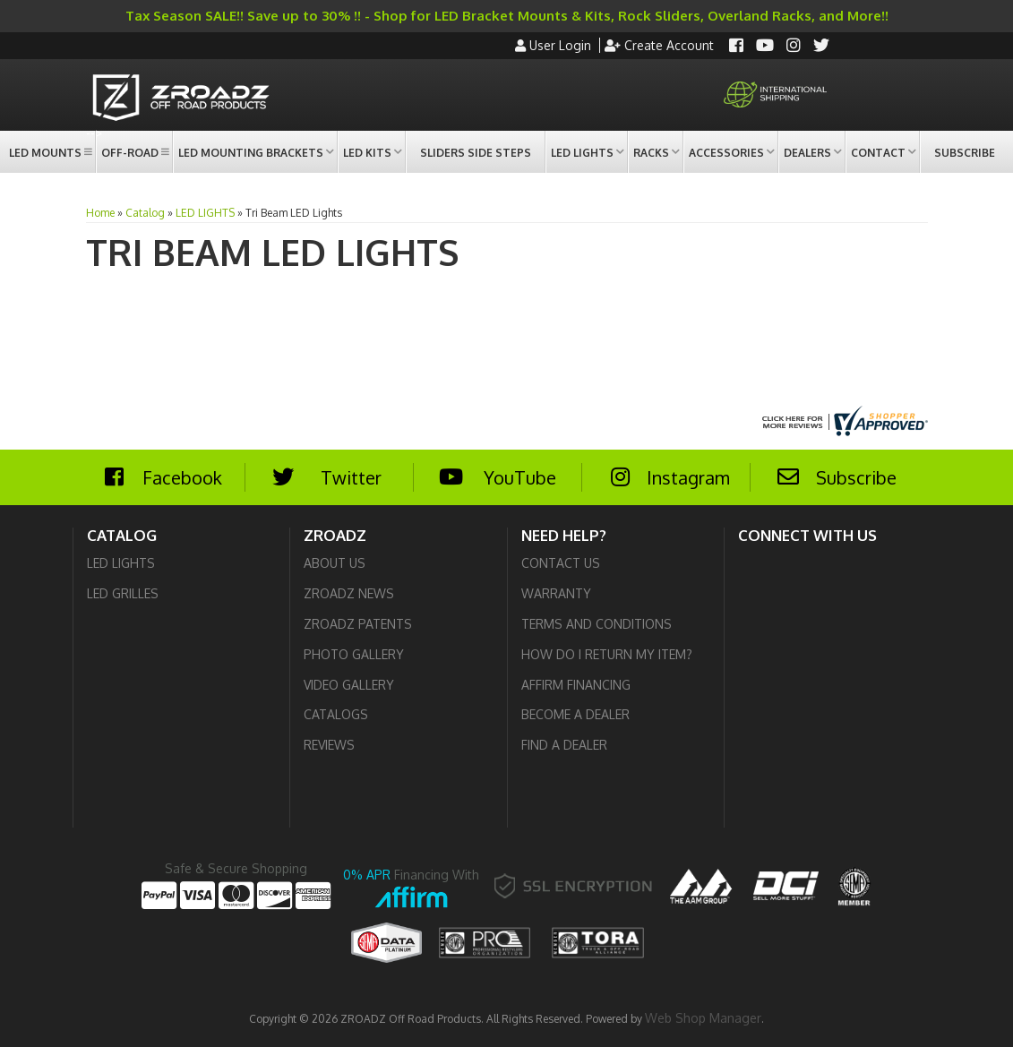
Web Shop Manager (703, 1018)
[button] (49, 152)
